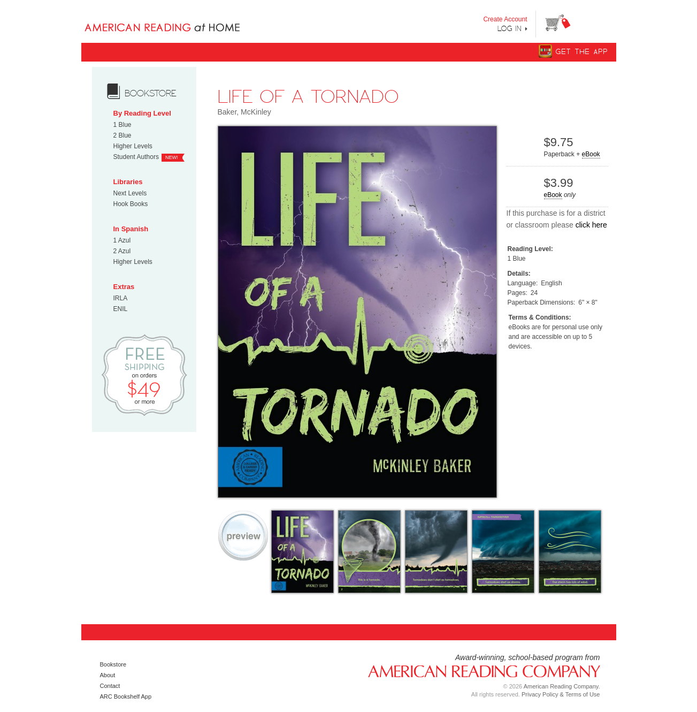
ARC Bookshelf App (126, 696)
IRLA (120, 298)
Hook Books (130, 204)
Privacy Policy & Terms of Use (561, 694)
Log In (509, 28)
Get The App (582, 52)
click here (591, 225)
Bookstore (113, 664)
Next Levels (130, 193)
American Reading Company (479, 670)
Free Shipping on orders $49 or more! (144, 374)
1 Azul (122, 240)
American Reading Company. (562, 686)
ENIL (120, 309)
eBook (591, 154)
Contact (110, 686)
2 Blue (122, 135)
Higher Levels (132, 146)
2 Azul (122, 251)
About (108, 675)
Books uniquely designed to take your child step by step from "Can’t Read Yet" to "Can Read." (179, 18)
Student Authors (136, 157)
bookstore (151, 93)
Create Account (505, 19)
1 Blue (122, 124)
